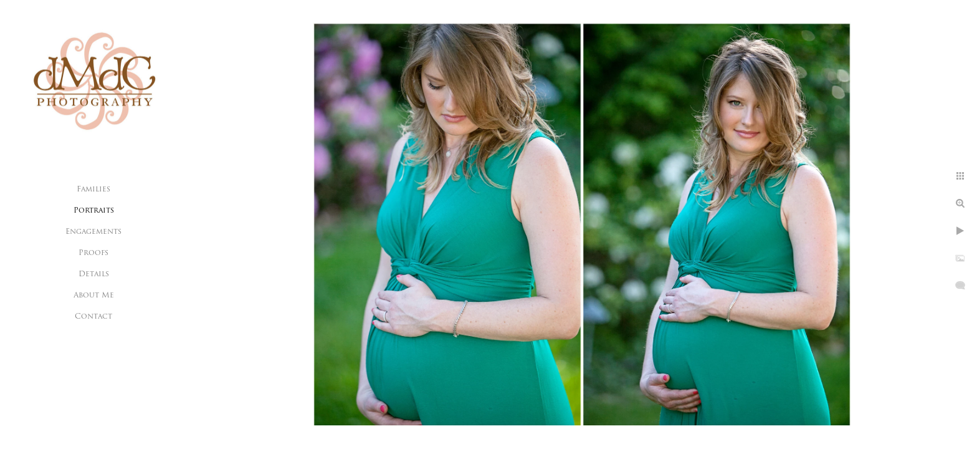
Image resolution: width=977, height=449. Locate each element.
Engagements (93, 232)
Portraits (94, 211)
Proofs (93, 253)
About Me (94, 295)
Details (94, 274)
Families (93, 189)
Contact (93, 317)
